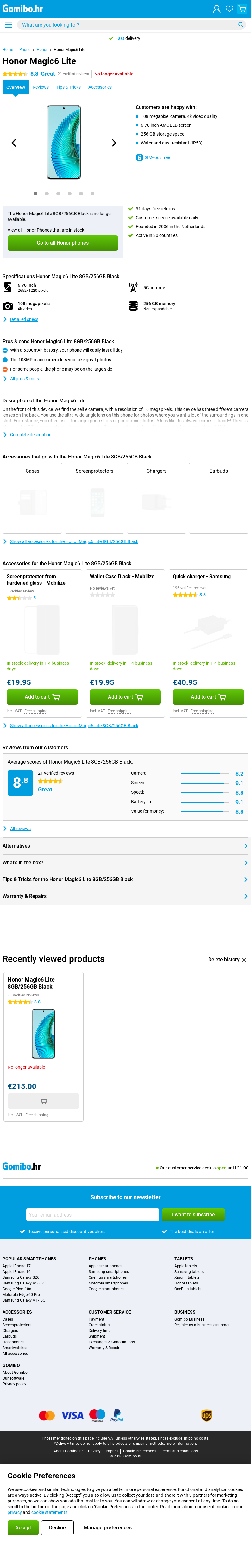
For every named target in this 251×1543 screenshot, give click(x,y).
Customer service (110, 1312)
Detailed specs (20, 319)
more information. (181, 1443)
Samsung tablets (189, 1272)
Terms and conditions (179, 1451)
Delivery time (99, 1331)
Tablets (183, 1258)
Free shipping (35, 711)
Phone (24, 50)
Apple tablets (185, 1266)
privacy (15, 1512)
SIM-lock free (153, 157)
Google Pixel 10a (17, 1289)
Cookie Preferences (139, 1451)
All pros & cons (21, 378)
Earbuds (10, 1336)
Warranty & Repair (104, 1348)
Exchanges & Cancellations (112, 1342)
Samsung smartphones (109, 1272)
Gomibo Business (189, 1319)
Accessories (17, 1312)
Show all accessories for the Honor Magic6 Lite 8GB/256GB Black (70, 541)
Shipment (97, 1336)
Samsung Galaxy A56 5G (24, 1283)
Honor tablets (186, 1283)
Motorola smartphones (108, 1283)
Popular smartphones (29, 1258)
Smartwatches (15, 1348)
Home (8, 50)
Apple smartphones (105, 1266)
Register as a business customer (201, 1325)
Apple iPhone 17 (17, 1266)
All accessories (15, 1353)
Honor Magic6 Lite (69, 50)
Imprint (112, 1451)
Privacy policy (14, 1384)
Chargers (10, 1331)
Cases (8, 1319)
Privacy (94, 1451)
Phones (97, 1258)
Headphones (13, 1342)
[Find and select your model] (131, 25)
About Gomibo (15, 1372)
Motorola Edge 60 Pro (21, 1294)
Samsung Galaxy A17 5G (24, 1300)
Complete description (27, 434)
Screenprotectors (17, 1325)
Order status (99, 1325)
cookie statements (49, 1512)
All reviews (17, 828)
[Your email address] (92, 1214)
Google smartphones (106, 1289)
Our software (13, 1378)
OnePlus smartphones (108, 1277)
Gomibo (11, 1365)
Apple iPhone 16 (17, 1272)
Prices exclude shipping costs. (183, 1438)
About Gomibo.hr (68, 1451)
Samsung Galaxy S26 (21, 1277)
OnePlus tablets (187, 1289)
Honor (42, 50)
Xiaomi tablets (186, 1277)
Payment (96, 1319)
